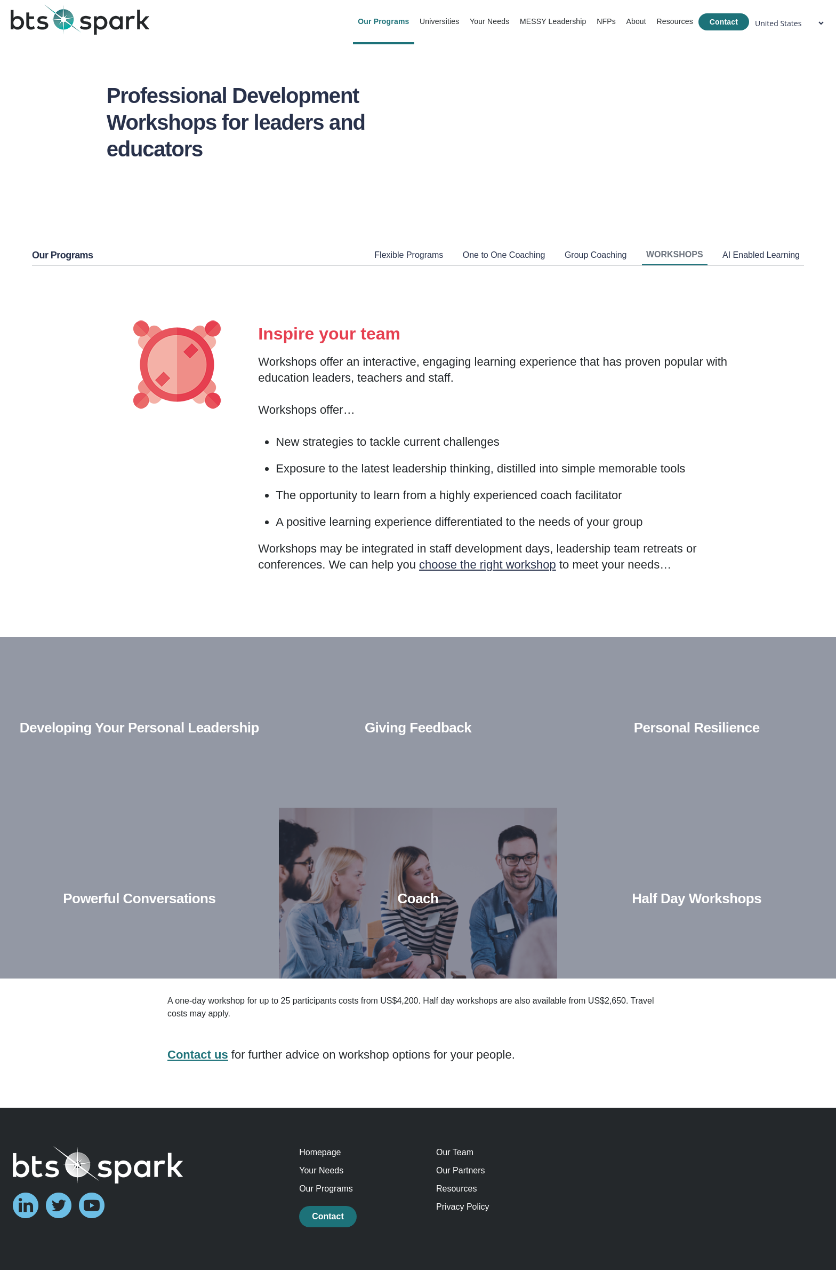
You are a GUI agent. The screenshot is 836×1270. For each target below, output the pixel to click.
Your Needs (489, 21)
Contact (724, 22)
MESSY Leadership (553, 21)
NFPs (606, 21)
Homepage (320, 1152)
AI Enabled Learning (761, 254)
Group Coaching (596, 254)
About (636, 21)
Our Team (454, 1152)
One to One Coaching (504, 254)
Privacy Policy (462, 1206)
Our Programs (383, 21)
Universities (439, 21)
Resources (674, 21)
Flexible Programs (408, 254)
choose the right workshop (487, 564)
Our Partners (460, 1170)
